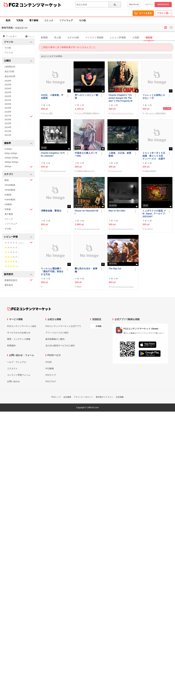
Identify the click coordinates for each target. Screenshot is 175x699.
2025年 (8, 84)
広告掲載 (120, 397)
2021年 (8, 100)
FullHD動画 (10, 199)
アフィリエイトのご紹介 (57, 332)
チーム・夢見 (48, 113)
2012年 (8, 135)
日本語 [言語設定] (98, 326)
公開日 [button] (18, 60)
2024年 (8, 88)
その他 (82, 20)
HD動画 (8, 204)
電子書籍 (33, 20)
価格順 (149, 37)
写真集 (19, 20)
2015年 (8, 123)
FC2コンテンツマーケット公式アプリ (63, 326)
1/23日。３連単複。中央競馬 (52, 96)
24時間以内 (10, 66)
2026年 (8, 81)
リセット (29, 36)
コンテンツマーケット (40, 5)
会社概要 (67, 397)
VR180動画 (10, 185)
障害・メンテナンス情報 (18, 339)
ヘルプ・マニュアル (16, 362)
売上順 (57, 37)
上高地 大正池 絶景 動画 (121, 154)
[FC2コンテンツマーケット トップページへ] (29, 308)
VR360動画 (10, 190)
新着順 (44, 37)
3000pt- (19, 166)
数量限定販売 (19, 280)
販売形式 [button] (18, 274)
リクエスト (12, 368)
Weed (79, 286)
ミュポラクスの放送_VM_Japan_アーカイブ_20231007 (154, 213)
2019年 (8, 108)
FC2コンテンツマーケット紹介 (21, 326)
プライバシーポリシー (83, 397)
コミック (48, 20)
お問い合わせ (13, 381)
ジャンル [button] (18, 41)
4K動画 (8, 195)
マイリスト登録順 (94, 37)
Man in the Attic (117, 210)
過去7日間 (9, 71)
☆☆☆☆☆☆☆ (116, 171)
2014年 (8, 127)
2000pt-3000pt (11, 162)
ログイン (149, 4)
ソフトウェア (66, 20)
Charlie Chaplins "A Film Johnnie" (53, 154)
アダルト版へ (163, 13)
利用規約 (11, 345)
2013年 (8, 131)
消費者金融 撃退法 (51, 210)
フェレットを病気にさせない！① (153, 96)
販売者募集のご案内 (55, 339)
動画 (8, 20)
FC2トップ (56, 397)
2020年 (8, 104)
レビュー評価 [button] (18, 236)
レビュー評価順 (118, 37)
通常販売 (9, 285)
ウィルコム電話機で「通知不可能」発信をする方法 (52, 271)
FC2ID (49, 362)
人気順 (135, 37)
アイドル (9, 52)
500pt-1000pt (11, 153)
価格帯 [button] (18, 143)
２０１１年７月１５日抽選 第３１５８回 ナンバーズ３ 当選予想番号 (153, 156)
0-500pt (8, 149)
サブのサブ (149, 229)
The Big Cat (115, 268)
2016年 (8, 119)
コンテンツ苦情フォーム (18, 375)
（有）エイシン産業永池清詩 (155, 113)
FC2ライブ (51, 375)
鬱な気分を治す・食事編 (86, 270)
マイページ (134, 4)
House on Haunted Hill (86, 212)
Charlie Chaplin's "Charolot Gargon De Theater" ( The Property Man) (120, 98)
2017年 (19, 116)
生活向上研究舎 (150, 171)
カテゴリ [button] (18, 174)
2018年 (8, 112)
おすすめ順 (73, 37)
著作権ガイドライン (104, 397)
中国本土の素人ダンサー (86, 171)
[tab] (107, 37)
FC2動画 (50, 368)
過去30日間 (10, 76)
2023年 (8, 92)
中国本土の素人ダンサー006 (86, 154)
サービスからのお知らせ (18, 332)
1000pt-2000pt (11, 157)
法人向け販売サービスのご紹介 (60, 345)
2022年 (8, 96)
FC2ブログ (51, 381)
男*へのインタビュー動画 (86, 96)
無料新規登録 (163, 4)
